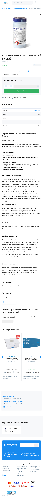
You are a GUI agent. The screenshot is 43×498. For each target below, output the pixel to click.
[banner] (6, 3)
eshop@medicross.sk (31, 455)
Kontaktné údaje (20, 475)
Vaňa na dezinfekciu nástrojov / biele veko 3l (11, 359)
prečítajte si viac (23, 71)
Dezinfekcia (8, 8)
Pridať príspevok (7, 321)
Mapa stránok (15, 496)
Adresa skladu (33, 471)
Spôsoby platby (20, 471)
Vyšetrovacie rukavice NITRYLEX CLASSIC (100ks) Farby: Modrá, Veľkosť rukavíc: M (31, 359)
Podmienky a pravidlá (22, 466)
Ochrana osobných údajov (21, 469)
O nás (18, 473)
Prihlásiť (36, 445)
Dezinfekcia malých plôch (20, 8)
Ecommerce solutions (30, 495)
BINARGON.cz (38, 495)
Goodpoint (37, 65)
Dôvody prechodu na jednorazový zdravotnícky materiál (35, 468)
